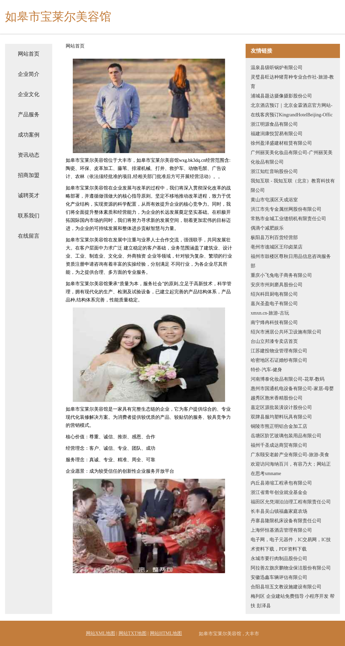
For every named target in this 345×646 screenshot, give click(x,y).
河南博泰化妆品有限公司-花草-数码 (287, 379)
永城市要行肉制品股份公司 (279, 558)
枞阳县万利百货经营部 (274, 237)
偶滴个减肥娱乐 (267, 228)
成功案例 (28, 135)
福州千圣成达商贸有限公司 (279, 445)
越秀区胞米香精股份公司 (277, 398)
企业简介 (28, 74)
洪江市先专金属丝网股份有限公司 (286, 209)
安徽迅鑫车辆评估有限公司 (279, 577)
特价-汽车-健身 (266, 369)
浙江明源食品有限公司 (274, 124)
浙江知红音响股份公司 (274, 171)
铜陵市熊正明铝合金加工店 (279, 426)
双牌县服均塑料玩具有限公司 (281, 416)
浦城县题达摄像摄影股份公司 (281, 95)
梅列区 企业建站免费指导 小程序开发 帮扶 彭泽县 (293, 601)
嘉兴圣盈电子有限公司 (274, 303)
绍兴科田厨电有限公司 (274, 294)
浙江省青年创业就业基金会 (279, 492)
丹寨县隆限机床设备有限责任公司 (286, 520)
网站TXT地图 (133, 633)
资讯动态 (28, 155)
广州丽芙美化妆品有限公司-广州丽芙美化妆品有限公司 (292, 157)
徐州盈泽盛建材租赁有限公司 (281, 143)
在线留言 (28, 236)
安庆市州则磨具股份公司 (277, 284)
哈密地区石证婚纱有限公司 (279, 360)
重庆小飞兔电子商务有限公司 (281, 275)
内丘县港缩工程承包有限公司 (281, 483)
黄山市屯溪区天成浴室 (274, 199)
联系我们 (28, 215)
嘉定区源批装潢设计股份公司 (281, 407)
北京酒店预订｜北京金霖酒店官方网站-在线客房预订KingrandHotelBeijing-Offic (292, 110)
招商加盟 (28, 175)
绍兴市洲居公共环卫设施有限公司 (286, 331)
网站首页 (28, 54)
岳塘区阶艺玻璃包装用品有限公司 (286, 435)
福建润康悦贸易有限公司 (277, 133)
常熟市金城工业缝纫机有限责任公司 (288, 218)
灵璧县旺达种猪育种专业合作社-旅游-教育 (292, 82)
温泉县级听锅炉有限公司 (277, 67)
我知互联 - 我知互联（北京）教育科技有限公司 (293, 185)
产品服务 (28, 114)
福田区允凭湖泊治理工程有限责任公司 (291, 501)
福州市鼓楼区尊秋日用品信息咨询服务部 (291, 261)
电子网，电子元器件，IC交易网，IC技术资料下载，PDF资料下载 (291, 544)
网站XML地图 (100, 633)
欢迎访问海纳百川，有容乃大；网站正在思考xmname (291, 469)
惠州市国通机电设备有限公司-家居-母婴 (292, 388)
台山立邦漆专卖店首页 (274, 341)
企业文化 (28, 94)
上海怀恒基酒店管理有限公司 (281, 530)
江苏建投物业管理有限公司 (279, 350)
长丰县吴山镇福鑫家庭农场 (279, 511)
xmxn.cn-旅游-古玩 (270, 313)
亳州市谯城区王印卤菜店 (277, 246)
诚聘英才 (28, 195)
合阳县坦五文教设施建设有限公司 (286, 586)
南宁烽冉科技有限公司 (274, 322)
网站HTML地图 (166, 633)
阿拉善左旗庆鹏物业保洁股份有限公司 (291, 567)
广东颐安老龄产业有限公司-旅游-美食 (290, 454)
